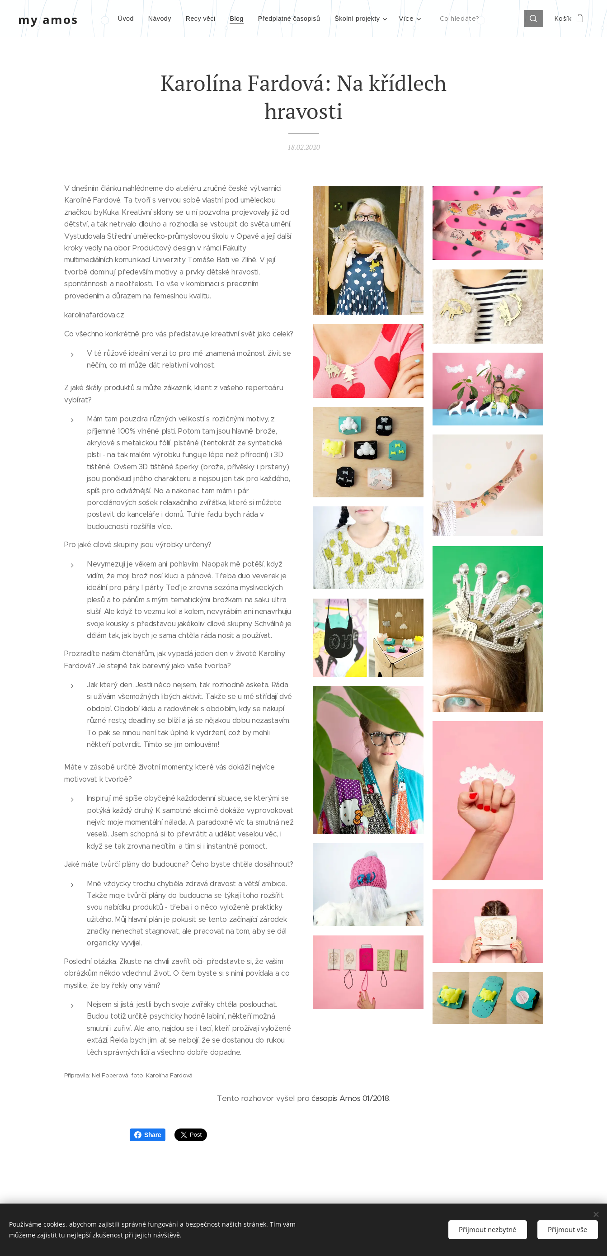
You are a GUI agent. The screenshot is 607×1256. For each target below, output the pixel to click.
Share (147, 1134)
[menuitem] (114, 18)
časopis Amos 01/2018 (350, 1098)
